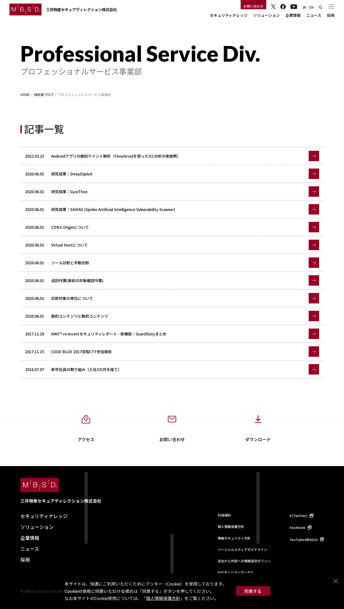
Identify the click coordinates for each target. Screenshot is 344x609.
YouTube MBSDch (304, 539)
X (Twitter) (298, 515)
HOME (25, 94)
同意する (252, 591)
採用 (331, 15)
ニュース (313, 15)
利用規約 (224, 515)
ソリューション (266, 15)
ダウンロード (258, 439)
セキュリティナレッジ (229, 15)
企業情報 (293, 15)
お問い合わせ (253, 6)
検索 (320, 7)
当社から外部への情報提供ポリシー (244, 561)
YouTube (293, 6)
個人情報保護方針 (163, 598)
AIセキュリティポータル (236, 572)
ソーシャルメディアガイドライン (242, 549)
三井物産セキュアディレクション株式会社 (60, 501)
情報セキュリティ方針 (234, 538)
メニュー (331, 6)
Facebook (283, 6)
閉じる (335, 581)
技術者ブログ (44, 94)
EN (311, 7)
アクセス (86, 439)
